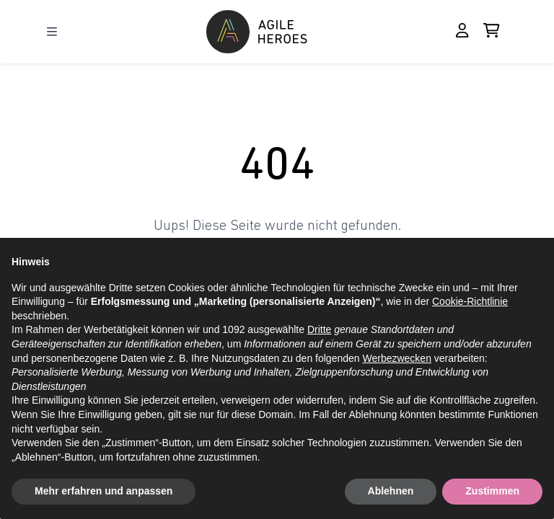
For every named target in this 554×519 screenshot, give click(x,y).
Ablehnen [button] (391, 491)
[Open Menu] (52, 31)
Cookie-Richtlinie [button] (470, 301)
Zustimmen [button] (492, 491)
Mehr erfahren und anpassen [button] (103, 491)
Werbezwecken (396, 358)
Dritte (319, 329)
